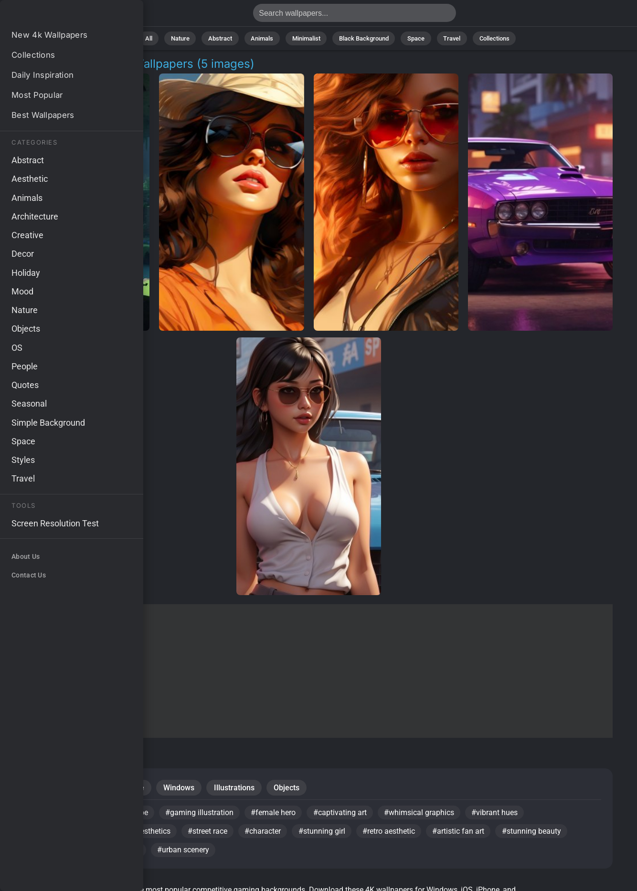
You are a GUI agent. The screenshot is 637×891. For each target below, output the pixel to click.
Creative (131, 788)
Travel (447, 38)
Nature (185, 38)
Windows (181, 788)
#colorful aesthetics (138, 833)
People (36, 788)
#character (265, 833)
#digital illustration (54, 833)
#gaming (125, 853)
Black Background (362, 38)
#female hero (276, 813)
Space (413, 38)
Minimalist (306, 38)
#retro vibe (41, 813)
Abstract (223, 38)
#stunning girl (325, 833)
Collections (488, 38)
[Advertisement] (309, 671)
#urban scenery (185, 853)
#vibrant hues (500, 813)
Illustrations (237, 788)
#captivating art (343, 813)
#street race (209, 833)
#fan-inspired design (57, 853)
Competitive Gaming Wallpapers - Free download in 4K (57, 15)
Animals (264, 38)
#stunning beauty (537, 833)
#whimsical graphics (423, 813)
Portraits (82, 788)
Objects (291, 788)
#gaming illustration (201, 813)
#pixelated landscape (113, 813)
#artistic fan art (463, 833)
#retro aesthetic (393, 833)
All (155, 38)
